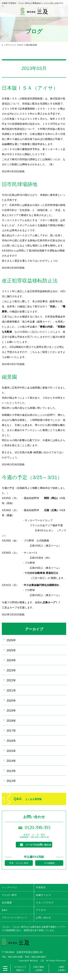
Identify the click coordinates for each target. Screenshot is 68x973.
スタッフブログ (45, 902)
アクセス (41, 910)
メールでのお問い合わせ (38, 844)
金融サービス (43, 895)
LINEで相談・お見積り (39, 968)
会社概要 (7, 902)
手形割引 (41, 887)
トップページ (7, 45)
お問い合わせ (43, 917)
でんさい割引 (9, 895)
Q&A (28, 799)
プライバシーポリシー (14, 917)
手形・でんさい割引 (19, 863)
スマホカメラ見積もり (20, 968)
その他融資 (49, 863)
